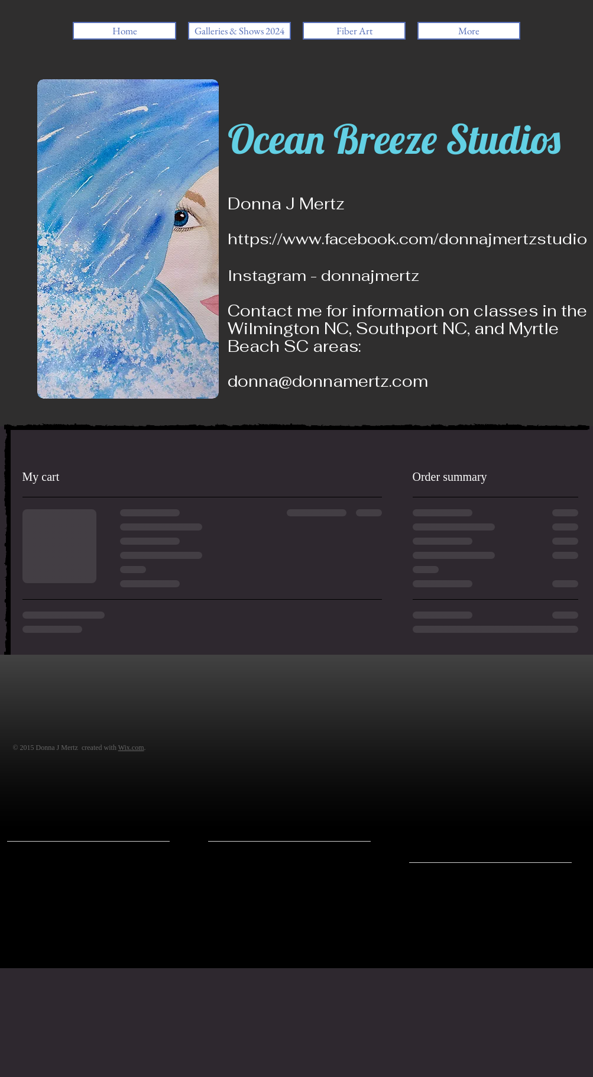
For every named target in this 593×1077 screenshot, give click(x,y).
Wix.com (131, 747)
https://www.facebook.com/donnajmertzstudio (407, 239)
